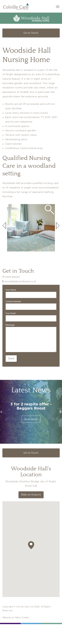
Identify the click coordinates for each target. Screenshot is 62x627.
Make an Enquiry (31, 494)
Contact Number (13, 301)
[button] (31, 545)
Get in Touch (31, 32)
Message (10, 325)
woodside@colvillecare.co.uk (20, 281)
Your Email (10, 313)
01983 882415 (12, 277)
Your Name (11, 290)
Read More (31, 419)
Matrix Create (22, 618)
